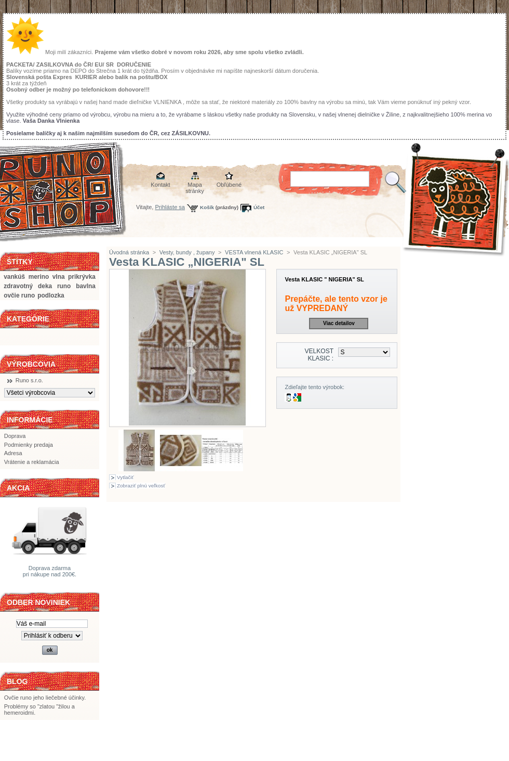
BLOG (17, 681)
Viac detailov (339, 323)
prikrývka (82, 276)
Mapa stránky (194, 185)
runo (64, 286)
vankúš (14, 276)
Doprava (15, 436)
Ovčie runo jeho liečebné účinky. (45, 697)
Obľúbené (229, 185)
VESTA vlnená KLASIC (254, 252)
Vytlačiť (125, 477)
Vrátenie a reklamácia (31, 462)
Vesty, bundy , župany (187, 252)
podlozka (50, 295)
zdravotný (18, 286)
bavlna (86, 286)
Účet (258, 207)
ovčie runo (19, 295)
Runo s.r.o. (29, 380)
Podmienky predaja (28, 445)
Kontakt (160, 185)
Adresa (13, 453)
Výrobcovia (31, 364)
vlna (58, 276)
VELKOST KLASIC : (318, 354)
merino (39, 276)
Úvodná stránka (129, 252)
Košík (207, 207)
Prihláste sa (170, 207)
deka (45, 286)
